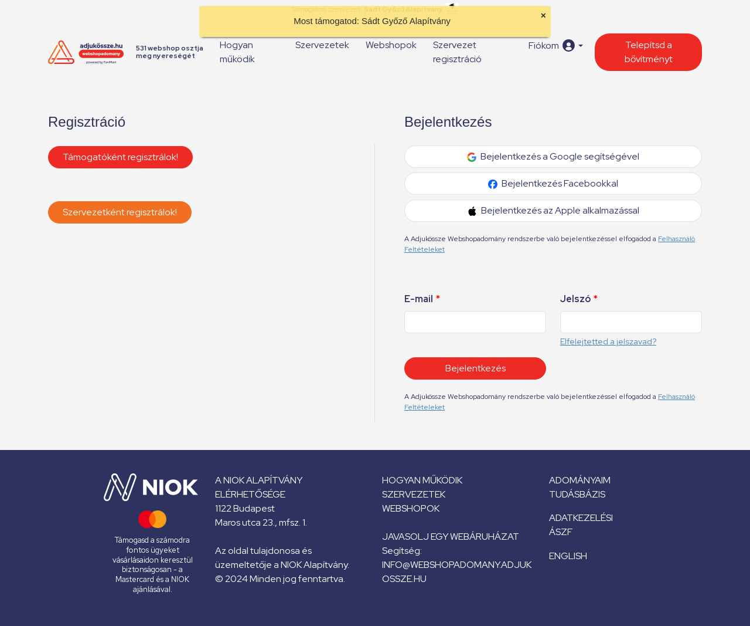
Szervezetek (322, 45)
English (568, 556)
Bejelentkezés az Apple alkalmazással (553, 210)
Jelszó (579, 299)
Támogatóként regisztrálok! (120, 157)
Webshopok (391, 45)
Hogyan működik (237, 52)
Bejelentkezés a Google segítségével (553, 156)
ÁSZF (560, 532)
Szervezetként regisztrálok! (120, 212)
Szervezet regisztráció (457, 52)
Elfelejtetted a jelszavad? (608, 341)
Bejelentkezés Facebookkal (553, 183)
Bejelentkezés (475, 368)
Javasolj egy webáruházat (450, 536)
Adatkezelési (581, 518)
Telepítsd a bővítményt (649, 52)
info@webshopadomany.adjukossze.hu (456, 572)
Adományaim (580, 480)
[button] (556, 45)
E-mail (422, 299)
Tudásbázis (577, 494)
